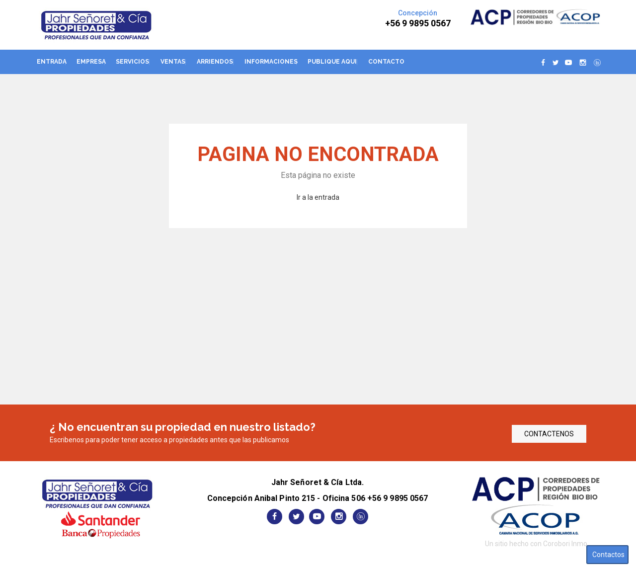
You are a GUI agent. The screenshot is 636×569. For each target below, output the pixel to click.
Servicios (132, 61)
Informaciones (271, 61)
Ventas (172, 61)
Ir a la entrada (318, 197)
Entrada (52, 61)
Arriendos (215, 61)
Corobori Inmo (565, 544)
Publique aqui (332, 61)
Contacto (386, 61)
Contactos (608, 555)
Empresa (91, 61)
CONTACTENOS (549, 434)
